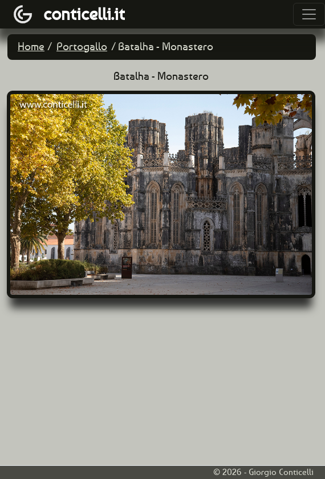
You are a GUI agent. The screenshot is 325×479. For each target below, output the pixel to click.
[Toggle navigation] (309, 14)
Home (31, 46)
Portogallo (81, 46)
